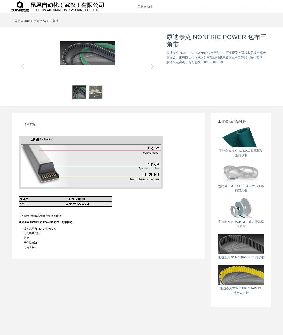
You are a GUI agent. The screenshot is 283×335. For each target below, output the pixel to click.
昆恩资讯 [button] (223, 6)
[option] (87, 53)
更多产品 (39, 21)
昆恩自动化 (145, 6)
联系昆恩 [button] (264, 6)
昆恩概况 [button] (244, 6)
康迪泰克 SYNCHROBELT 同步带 (241, 257)
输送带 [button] (183, 6)
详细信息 (29, 124)
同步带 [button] (165, 6)
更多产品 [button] (202, 6)
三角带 (54, 21)
